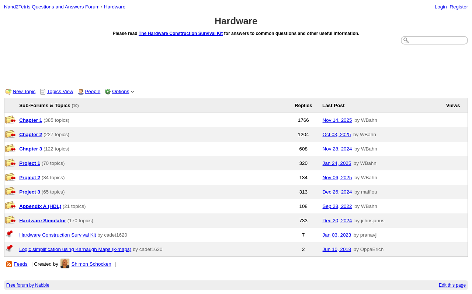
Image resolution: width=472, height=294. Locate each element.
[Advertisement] (236, 64)
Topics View (60, 91)
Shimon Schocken (91, 264)
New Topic (24, 91)
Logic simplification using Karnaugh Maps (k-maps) (75, 249)
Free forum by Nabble (27, 285)
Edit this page (452, 285)
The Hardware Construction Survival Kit (181, 33)
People (92, 91)
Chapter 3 (30, 149)
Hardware (114, 7)
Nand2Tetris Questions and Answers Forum (52, 7)
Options (120, 91)
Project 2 (29, 177)
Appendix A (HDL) (40, 206)
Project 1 (29, 163)
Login (441, 7)
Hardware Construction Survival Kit (57, 235)
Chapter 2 (30, 134)
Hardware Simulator (42, 220)
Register (459, 7)
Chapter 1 (30, 120)
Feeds (20, 264)
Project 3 (29, 192)
